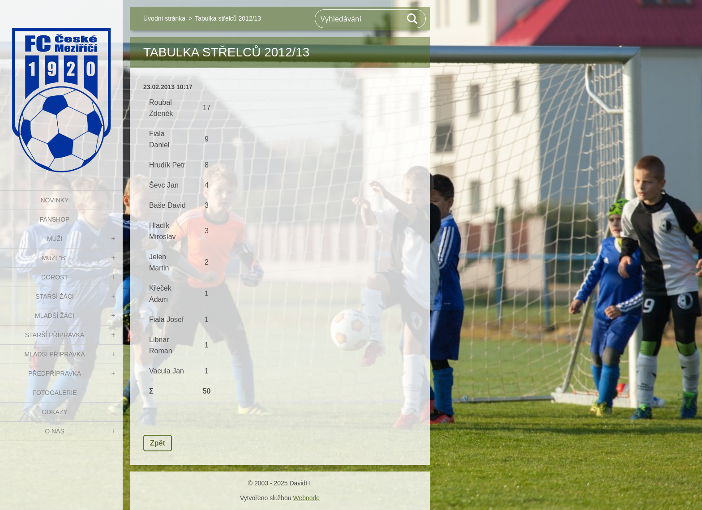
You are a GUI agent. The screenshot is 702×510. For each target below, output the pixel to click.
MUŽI (54, 238)
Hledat (413, 19)
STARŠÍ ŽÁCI (54, 296)
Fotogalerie (54, 392)
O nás (54, 431)
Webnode (306, 497)
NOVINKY (54, 200)
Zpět (157, 443)
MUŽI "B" (54, 257)
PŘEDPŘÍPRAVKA (54, 373)
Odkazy (55, 412)
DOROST (54, 277)
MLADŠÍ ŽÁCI (54, 315)
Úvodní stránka (164, 18)
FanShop (55, 219)
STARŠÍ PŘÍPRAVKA (55, 335)
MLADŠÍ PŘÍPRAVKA (54, 354)
